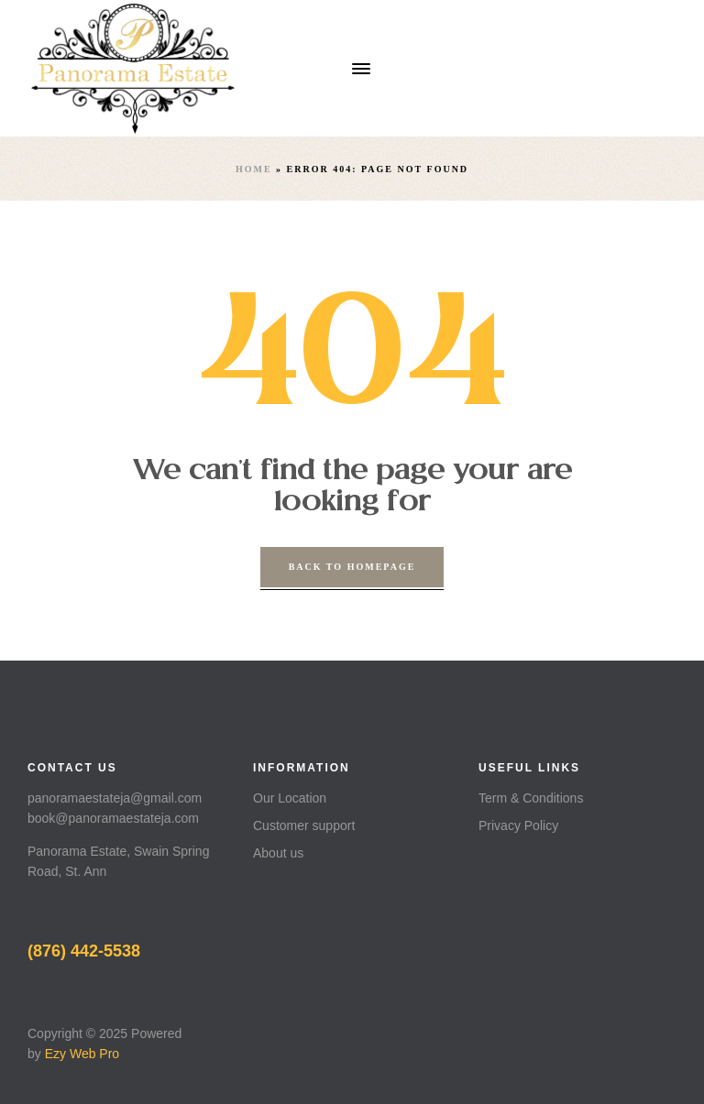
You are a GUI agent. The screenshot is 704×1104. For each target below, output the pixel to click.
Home (254, 169)
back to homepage (352, 567)
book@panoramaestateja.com (113, 818)
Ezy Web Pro (82, 1053)
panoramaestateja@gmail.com (115, 798)
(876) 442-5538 (84, 951)
